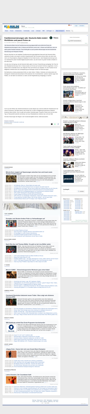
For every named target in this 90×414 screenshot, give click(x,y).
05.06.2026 (66, 203)
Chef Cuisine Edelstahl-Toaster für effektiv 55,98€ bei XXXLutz (28, 255)
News (6, 30)
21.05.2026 (78, 204)
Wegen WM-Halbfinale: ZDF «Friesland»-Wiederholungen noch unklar (30, 341)
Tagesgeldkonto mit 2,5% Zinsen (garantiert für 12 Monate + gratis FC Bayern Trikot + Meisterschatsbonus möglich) (41, 282)
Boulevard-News (10, 239)
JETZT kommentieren (74, 40)
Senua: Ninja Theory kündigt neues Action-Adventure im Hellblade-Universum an (33, 310)
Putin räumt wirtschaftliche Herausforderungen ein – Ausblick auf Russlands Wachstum (74, 88)
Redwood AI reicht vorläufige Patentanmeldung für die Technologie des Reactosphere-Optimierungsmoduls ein (40, 388)
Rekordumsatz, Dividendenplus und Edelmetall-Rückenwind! (28, 392)
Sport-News (8, 344)
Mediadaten (49, 400)
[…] (37, 181)
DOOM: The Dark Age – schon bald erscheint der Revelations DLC (29, 311)
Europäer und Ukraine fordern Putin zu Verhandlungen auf (25, 218)
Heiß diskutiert (78, 213)
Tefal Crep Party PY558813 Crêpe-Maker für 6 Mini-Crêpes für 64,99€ (30, 261)
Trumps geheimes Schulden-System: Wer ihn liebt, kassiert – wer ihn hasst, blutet (33, 197)
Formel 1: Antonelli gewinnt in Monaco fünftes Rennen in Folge (74, 121)
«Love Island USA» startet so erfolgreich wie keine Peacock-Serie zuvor (73, 172)
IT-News (7, 265)
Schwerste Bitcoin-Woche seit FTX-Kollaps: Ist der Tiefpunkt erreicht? (30, 198)
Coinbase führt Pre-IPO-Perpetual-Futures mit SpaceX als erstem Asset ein (31, 186)
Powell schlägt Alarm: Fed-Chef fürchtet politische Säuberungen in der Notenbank (74, 102)
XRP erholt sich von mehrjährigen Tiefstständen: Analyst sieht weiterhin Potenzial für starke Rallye (37, 195)
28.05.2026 (66, 215)
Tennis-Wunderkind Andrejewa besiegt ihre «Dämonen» (27, 366)
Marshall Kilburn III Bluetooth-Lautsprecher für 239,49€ (27, 336)
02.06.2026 (66, 207)
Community (26, 30)
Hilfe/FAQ (50, 401)
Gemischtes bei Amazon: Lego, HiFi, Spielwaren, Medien (27, 281)
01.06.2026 (66, 208)
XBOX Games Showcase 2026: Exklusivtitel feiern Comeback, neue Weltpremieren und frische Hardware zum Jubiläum (42, 313)
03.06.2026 (66, 205)
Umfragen (50, 30)
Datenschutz (40, 400)
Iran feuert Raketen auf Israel (21, 230)
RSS (57, 401)
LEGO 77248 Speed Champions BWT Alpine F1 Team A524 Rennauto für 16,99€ (33, 260)
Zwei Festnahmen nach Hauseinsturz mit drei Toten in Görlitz (28, 236)
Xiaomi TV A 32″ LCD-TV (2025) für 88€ (23, 335)
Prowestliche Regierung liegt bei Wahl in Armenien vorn (27, 234)
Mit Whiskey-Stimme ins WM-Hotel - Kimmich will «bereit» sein (28, 363)
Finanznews (8, 167)
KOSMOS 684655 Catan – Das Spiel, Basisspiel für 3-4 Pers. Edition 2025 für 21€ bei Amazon (36, 258)
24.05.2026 (78, 200)
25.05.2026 (66, 219)
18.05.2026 (78, 208)
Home (33, 401)
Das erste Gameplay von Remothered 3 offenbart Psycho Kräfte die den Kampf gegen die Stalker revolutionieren (40, 308)
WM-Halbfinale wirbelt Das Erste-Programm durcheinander (25, 322)
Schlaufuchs (18, 30)
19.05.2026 (78, 207)
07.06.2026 (66, 200)
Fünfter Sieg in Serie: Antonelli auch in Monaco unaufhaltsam (28, 360)
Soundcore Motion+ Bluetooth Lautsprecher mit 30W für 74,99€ (29, 338)
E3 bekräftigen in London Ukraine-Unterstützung (25, 233)
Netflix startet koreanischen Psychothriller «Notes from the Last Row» (30, 339)
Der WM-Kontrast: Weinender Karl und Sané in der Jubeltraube (29, 365)
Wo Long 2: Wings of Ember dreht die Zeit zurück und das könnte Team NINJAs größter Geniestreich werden (39, 314)
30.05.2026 (66, 213)
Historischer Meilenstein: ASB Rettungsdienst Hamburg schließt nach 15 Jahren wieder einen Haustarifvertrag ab (40, 386)
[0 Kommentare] (8, 123)
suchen (81, 191)
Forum (11, 30)
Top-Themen (8, 213)
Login (76, 25)
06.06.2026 (66, 201)
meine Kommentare (75, 221)
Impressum (55, 400)
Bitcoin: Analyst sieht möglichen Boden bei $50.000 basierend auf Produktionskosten (34, 189)
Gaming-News (9, 290)
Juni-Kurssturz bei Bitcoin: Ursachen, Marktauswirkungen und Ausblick (74, 73)
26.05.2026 (66, 218)
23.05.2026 (78, 201)
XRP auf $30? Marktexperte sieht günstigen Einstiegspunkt (27, 192)
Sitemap (34, 400)
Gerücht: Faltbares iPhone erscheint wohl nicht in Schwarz (73, 159)
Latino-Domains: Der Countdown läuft (18, 374)
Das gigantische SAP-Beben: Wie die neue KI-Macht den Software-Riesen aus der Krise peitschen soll (38, 188)
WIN (43, 30)
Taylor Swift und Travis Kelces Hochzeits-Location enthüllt (72, 147)
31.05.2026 (66, 211)
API (54, 401)
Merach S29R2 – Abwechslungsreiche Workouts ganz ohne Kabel (27, 270)
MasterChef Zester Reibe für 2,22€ (22, 257)
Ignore (82, 221)
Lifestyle (38, 30)
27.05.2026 (66, 217)
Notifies (85, 221)
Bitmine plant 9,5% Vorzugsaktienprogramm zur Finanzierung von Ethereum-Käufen (33, 191)
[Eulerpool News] (8, 122)
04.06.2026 (66, 204)
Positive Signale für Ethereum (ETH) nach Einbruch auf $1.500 (28, 194)
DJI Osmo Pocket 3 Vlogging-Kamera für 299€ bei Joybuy (27, 284)
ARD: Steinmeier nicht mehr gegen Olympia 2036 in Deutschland (29, 362)
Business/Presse (10, 369)
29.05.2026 (66, 214)
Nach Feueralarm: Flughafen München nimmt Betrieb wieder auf (29, 231)
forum (86, 43)
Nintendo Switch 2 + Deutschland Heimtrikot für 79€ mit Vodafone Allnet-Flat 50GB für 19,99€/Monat (37, 285)
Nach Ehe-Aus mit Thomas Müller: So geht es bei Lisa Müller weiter (28, 244)
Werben (68, 30)
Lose (32, 30)
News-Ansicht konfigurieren (81, 220)
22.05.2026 (78, 203)
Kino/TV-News (9, 317)
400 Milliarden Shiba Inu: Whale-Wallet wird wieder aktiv (27, 185)
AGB (45, 400)
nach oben (83, 403)
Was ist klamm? (60, 30)
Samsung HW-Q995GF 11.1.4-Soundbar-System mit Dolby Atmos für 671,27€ (32, 287)
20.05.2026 (78, 205)
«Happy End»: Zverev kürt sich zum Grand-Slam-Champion (25, 349)
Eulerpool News (24, 42)
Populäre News (78, 211)
